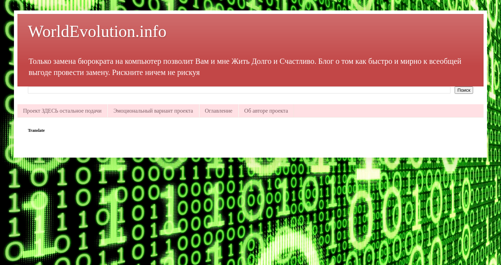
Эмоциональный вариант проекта (153, 111)
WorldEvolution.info (97, 31)
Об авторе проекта (266, 111)
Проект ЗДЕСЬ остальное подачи (62, 111)
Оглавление (219, 111)
